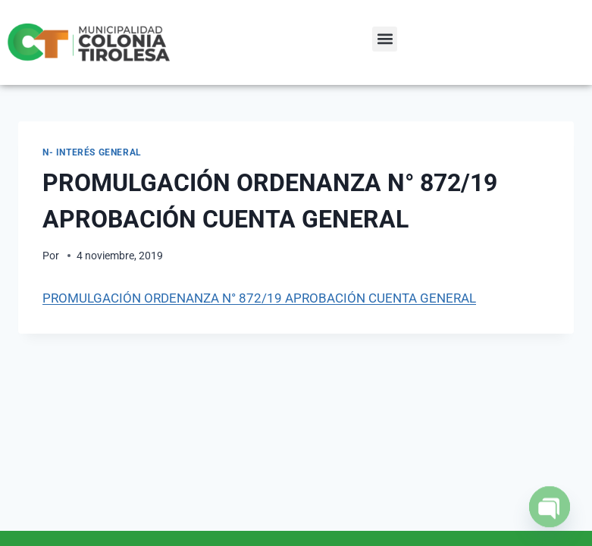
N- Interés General (92, 152)
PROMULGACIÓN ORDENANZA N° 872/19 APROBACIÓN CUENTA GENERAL (259, 298)
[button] (384, 39)
